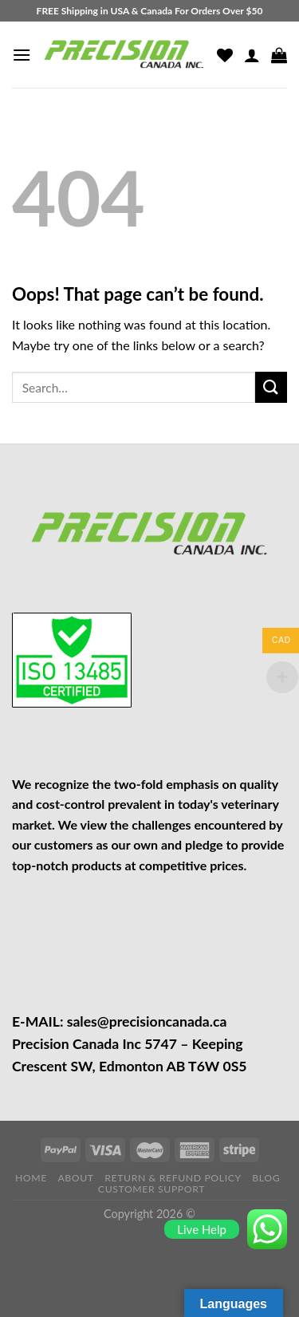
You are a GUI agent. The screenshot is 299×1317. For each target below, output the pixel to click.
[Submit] (271, 387)
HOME (31, 1178)
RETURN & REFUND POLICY (172, 1178)
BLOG (266, 1178)
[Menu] (21, 54)
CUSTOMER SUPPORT (151, 1189)
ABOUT (75, 1178)
